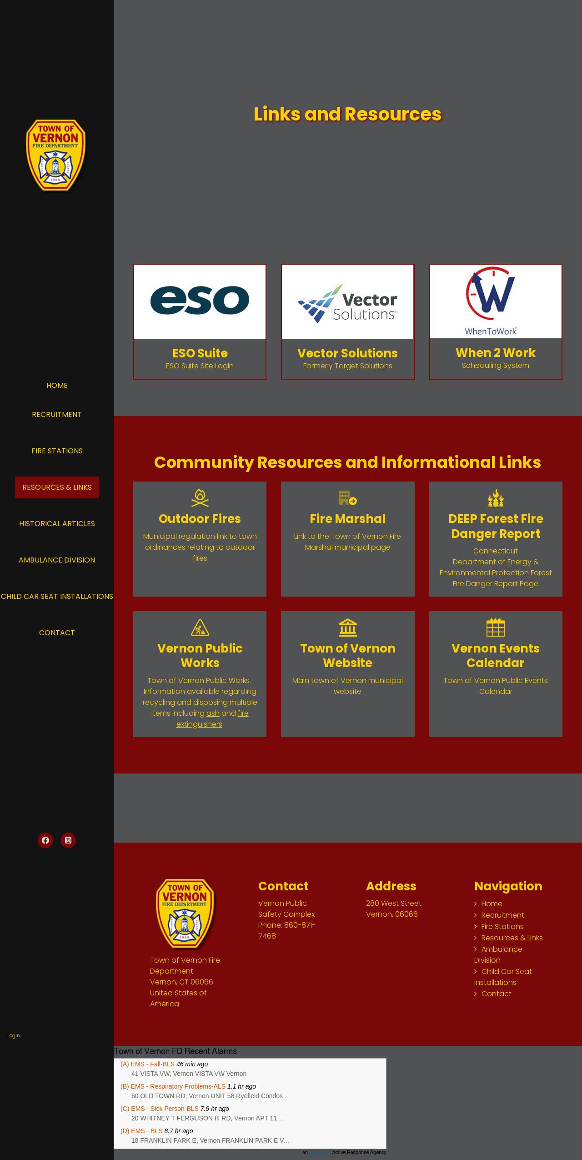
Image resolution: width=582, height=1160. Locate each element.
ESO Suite (200, 353)
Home (57, 385)
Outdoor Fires (200, 519)
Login (13, 1035)
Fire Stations (57, 451)
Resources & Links (57, 487)
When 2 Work (496, 353)
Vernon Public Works (200, 655)
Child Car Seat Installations (503, 977)
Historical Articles (57, 523)
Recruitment (57, 414)
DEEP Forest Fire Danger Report (495, 526)
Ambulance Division (57, 560)
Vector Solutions (347, 353)
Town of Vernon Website (348, 655)
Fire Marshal (348, 519)
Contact (57, 633)
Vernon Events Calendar (496, 655)
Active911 (320, 1152)
